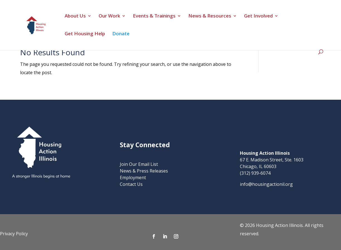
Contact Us (131, 184)
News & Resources (209, 16)
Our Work (109, 16)
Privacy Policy (14, 234)
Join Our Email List (139, 164)
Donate (121, 34)
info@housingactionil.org (266, 184)
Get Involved (258, 16)
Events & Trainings (154, 16)
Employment (133, 177)
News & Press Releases (144, 171)
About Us (75, 16)
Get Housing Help (85, 34)
